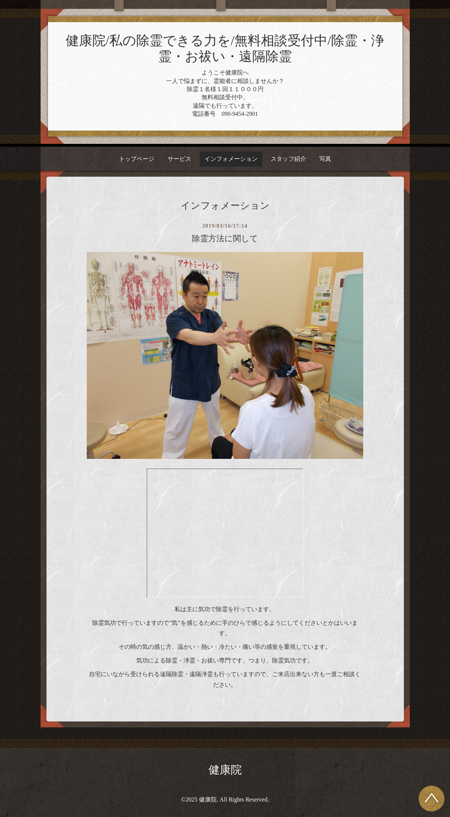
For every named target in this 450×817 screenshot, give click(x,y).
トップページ (136, 159)
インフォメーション (231, 159)
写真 (325, 159)
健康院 (225, 770)
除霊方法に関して (225, 238)
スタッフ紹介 (288, 159)
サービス (179, 159)
